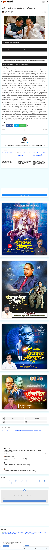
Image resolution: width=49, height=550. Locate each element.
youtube (37, 421)
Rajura (21, 482)
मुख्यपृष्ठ (3, 6)
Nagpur (4, 482)
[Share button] (27, 125)
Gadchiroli (18, 480)
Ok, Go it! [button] (6, 546)
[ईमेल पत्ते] (24, 498)
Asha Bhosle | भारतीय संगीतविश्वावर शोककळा (11, 42)
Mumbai (7, 6)
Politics (14, 482)
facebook (14, 418)
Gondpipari (29, 480)
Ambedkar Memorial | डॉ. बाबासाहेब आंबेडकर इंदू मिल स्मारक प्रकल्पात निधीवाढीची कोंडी (18, 57)
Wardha (44, 482)
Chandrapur (5, 480)
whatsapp (37, 418)
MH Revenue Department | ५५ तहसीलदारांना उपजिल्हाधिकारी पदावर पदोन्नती (16, 49)
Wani (40, 482)
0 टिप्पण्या (45, 190)
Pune (18, 482)
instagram (14, 421)
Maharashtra (36, 480)
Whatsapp (23, 125)
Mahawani (24, 142)
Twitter (17, 125)
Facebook (11, 125)
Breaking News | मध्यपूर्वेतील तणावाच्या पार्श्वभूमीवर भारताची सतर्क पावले (15, 64)
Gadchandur (11, 480)
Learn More (10, 543)
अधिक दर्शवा (44, 150)
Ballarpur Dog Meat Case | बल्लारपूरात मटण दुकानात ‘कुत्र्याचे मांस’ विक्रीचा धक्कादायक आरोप (22, 451)
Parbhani (9, 482)
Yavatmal (9, 485)
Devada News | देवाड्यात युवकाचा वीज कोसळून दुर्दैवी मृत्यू (15, 458)
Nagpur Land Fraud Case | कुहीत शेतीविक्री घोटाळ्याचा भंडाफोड (17, 464)
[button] (47, 2)
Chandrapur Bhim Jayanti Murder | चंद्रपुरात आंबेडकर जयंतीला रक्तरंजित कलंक (20, 470)
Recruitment (27, 482)
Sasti (36, 482)
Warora (4, 485)
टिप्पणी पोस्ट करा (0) (24, 195)
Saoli (32, 482)
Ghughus (24, 480)
